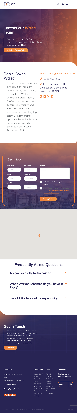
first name (11, 166)
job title (10, 183)
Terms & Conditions (40, 409)
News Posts (38, 386)
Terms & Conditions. (51, 193)
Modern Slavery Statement (49, 383)
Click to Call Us (38, 374)
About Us (37, 376)
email (9, 174)
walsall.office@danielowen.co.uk (57, 73)
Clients (36, 381)
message (43, 166)
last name (27, 166)
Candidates (37, 379)
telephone (27, 174)
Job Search (37, 384)
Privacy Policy (63, 191)
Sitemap (36, 396)
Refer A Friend (38, 388)
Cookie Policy (53, 191)
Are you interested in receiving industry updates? (54, 183)
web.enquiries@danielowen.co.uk (15, 380)
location (26, 183)
